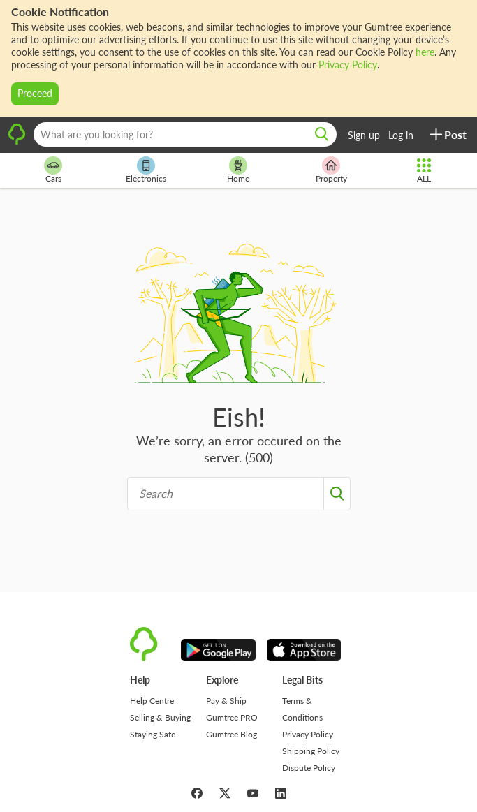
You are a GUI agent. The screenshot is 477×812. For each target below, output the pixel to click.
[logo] (17, 142)
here (425, 52)
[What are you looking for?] (185, 134)
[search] (322, 134)
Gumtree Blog (231, 734)
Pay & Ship (226, 700)
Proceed (34, 93)
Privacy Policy (347, 65)
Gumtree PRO (232, 717)
